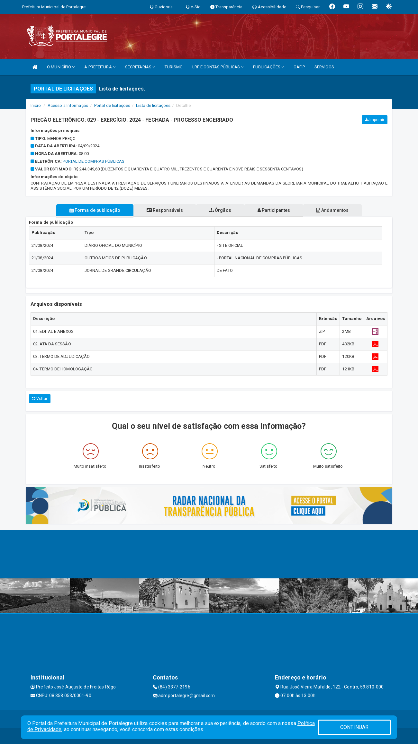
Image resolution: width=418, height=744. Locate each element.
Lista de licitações (153, 105)
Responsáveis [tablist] (164, 210)
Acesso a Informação (68, 105)
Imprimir (374, 119)
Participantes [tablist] (274, 210)
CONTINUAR (354, 727)
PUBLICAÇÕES (268, 67)
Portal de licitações (112, 105)
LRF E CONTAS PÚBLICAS (217, 67)
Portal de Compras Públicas (93, 161)
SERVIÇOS (324, 67)
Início (36, 105)
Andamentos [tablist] (334, 210)
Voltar (39, 398)
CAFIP (299, 67)
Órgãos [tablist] (220, 210)
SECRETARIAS (140, 67)
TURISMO (174, 67)
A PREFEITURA (99, 67)
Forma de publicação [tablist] (93, 210)
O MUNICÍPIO (61, 67)
